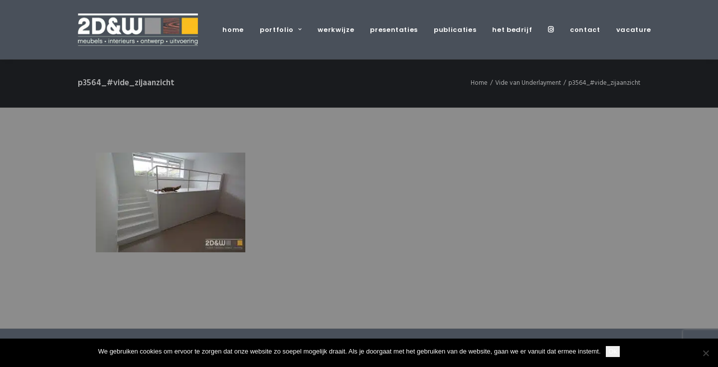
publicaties (455, 29)
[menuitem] (236, 29)
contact (585, 29)
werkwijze (336, 29)
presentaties (394, 29)
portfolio (281, 29)
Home (479, 83)
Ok (613, 351)
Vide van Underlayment (528, 83)
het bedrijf (512, 29)
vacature (633, 29)
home (233, 29)
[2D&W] (138, 29)
